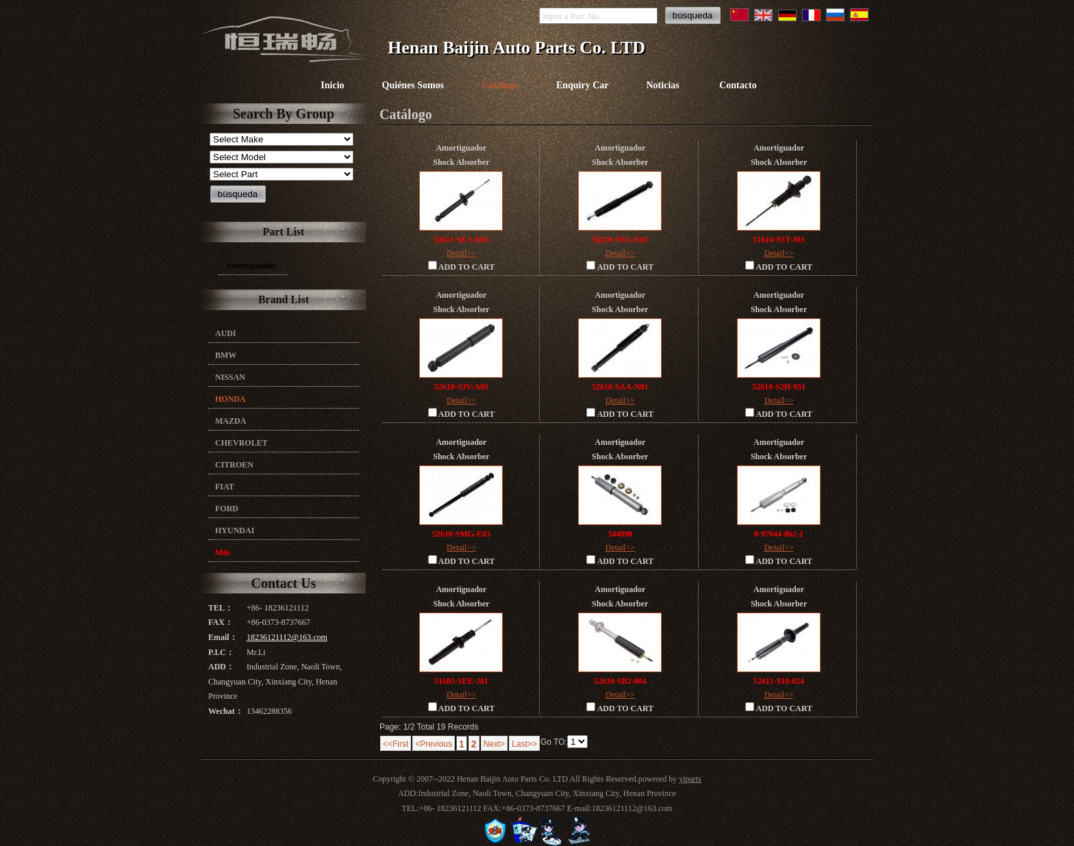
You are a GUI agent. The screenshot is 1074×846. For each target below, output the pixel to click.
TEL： (220, 608)
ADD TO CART (461, 266)
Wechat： (225, 711)
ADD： (221, 666)
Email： (223, 637)
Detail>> (461, 253)
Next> (494, 744)
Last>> (524, 744)
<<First (395, 744)
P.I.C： (221, 652)
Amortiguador (250, 265)
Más (222, 552)
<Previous (433, 744)
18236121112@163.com (287, 637)
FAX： (220, 622)
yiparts (690, 779)
